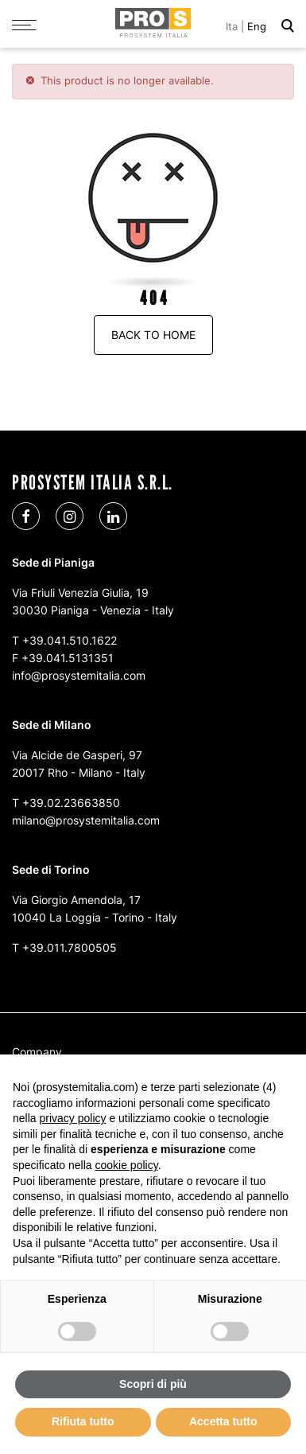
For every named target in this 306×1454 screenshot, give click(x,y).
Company (37, 1051)
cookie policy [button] (126, 1165)
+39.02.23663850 (71, 802)
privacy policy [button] (72, 1118)
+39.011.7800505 (69, 947)
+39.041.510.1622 (69, 640)
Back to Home (153, 334)
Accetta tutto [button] (223, 1421)
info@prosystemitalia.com (78, 675)
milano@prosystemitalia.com (86, 820)
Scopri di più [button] (153, 1384)
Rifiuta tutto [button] (83, 1421)
